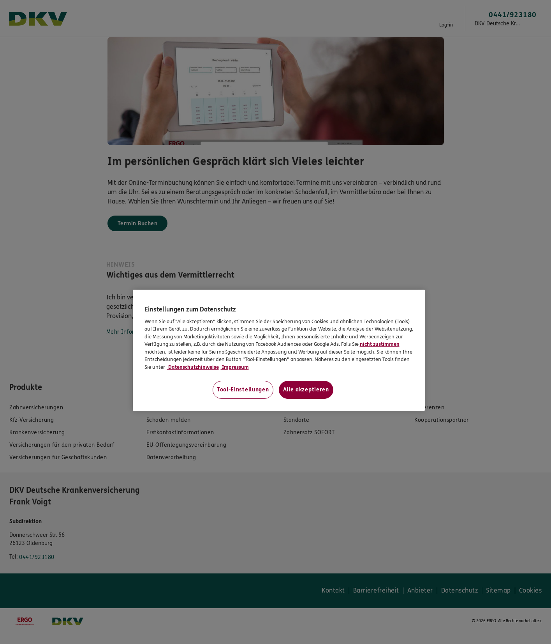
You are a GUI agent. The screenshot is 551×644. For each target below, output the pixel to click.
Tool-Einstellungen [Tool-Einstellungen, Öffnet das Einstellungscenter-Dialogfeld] (243, 389)
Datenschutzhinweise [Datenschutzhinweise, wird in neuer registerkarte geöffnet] (193, 367)
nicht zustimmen (380, 344)
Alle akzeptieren (306, 389)
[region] (279, 350)
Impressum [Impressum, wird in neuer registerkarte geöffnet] (235, 367)
